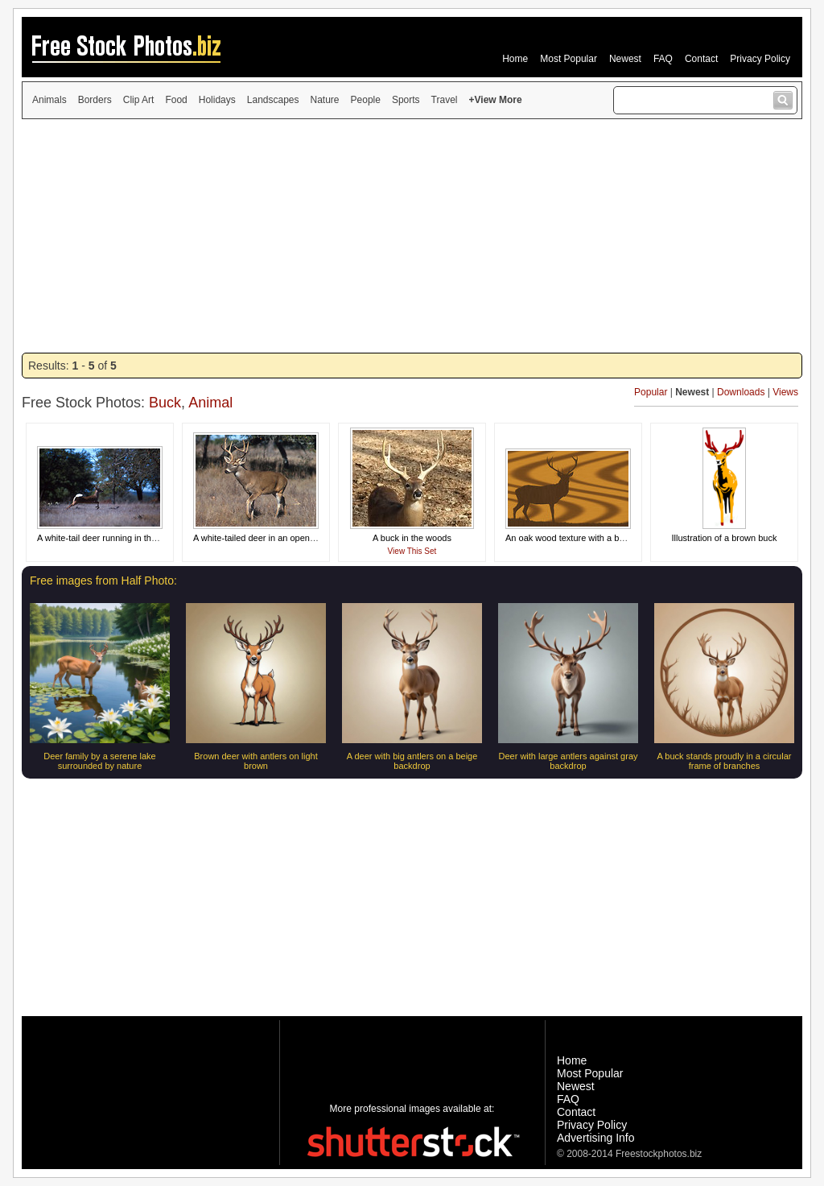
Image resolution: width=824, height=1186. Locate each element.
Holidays (217, 99)
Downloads (740, 392)
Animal (210, 403)
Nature (325, 99)
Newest (625, 58)
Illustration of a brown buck (724, 538)
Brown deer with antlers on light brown (255, 761)
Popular (650, 392)
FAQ (663, 58)
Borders (95, 99)
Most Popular (568, 58)
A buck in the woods (412, 538)
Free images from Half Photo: (103, 580)
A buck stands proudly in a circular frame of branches (724, 761)
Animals (49, 99)
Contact (701, 58)
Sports (406, 99)
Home (515, 58)
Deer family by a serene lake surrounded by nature (99, 761)
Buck (165, 403)
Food (176, 99)
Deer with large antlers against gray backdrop (567, 761)
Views (785, 392)
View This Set (412, 551)
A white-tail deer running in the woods (110, 538)
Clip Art (138, 99)
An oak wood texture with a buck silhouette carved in (608, 538)
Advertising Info (596, 1137)
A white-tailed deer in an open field (260, 538)
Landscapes (273, 99)
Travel (444, 99)
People (366, 99)
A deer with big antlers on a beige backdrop (412, 761)
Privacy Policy (760, 58)
